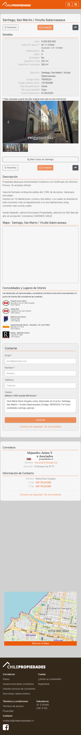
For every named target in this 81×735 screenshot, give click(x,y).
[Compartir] (75, 27)
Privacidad (8, 711)
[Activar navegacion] (76, 4)
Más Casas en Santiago (41, 159)
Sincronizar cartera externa (16, 693)
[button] (8, 122)
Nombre (10, 367)
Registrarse (44, 684)
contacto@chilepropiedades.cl (18, 720)
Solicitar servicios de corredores (19, 688)
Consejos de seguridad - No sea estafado (40, 426)
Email (8, 355)
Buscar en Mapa (40, 643)
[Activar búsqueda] (69, 4)
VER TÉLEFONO (43, 482)
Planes (6, 679)
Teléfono (9, 380)
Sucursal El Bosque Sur (46, 462)
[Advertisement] (40, 525)
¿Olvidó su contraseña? (49, 679)
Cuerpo (21, 394)
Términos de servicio (13, 706)
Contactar (45, 27)
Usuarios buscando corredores (18, 684)
